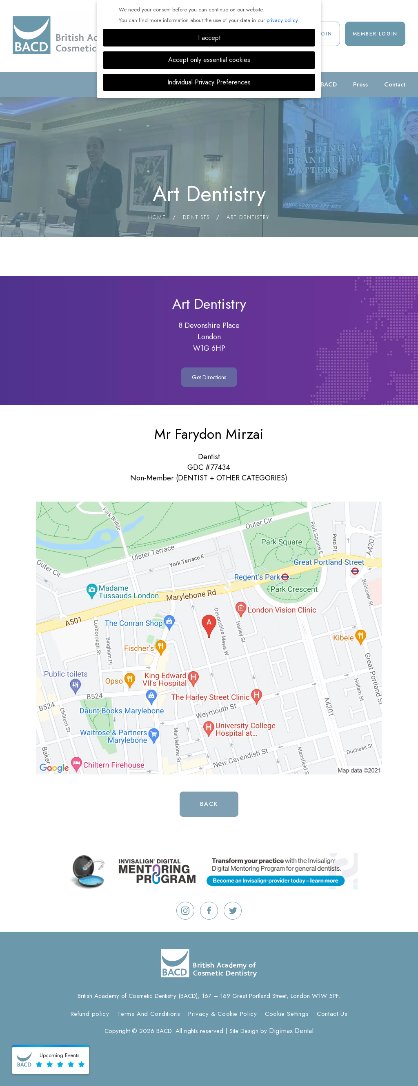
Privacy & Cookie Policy (222, 1013)
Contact (394, 84)
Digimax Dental (291, 1030)
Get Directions (209, 377)
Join (325, 34)
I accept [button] (209, 37)
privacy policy (282, 20)
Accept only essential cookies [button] (209, 59)
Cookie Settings (287, 1013)
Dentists (196, 217)
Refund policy (90, 1013)
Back (209, 804)
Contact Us (332, 1013)
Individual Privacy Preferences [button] (209, 82)
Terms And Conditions (148, 1013)
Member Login (375, 34)
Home (157, 217)
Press (360, 84)
